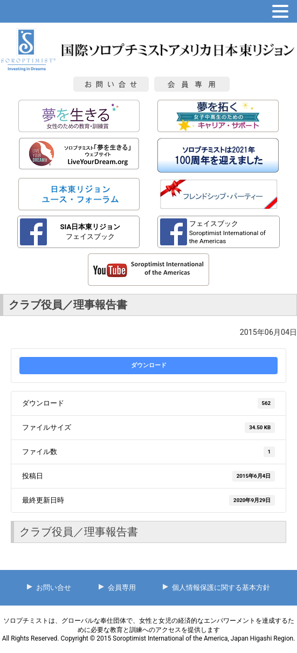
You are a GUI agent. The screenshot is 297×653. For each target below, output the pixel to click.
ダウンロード (149, 365)
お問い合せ (53, 587)
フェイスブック (90, 231)
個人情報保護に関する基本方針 (221, 587)
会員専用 (122, 587)
